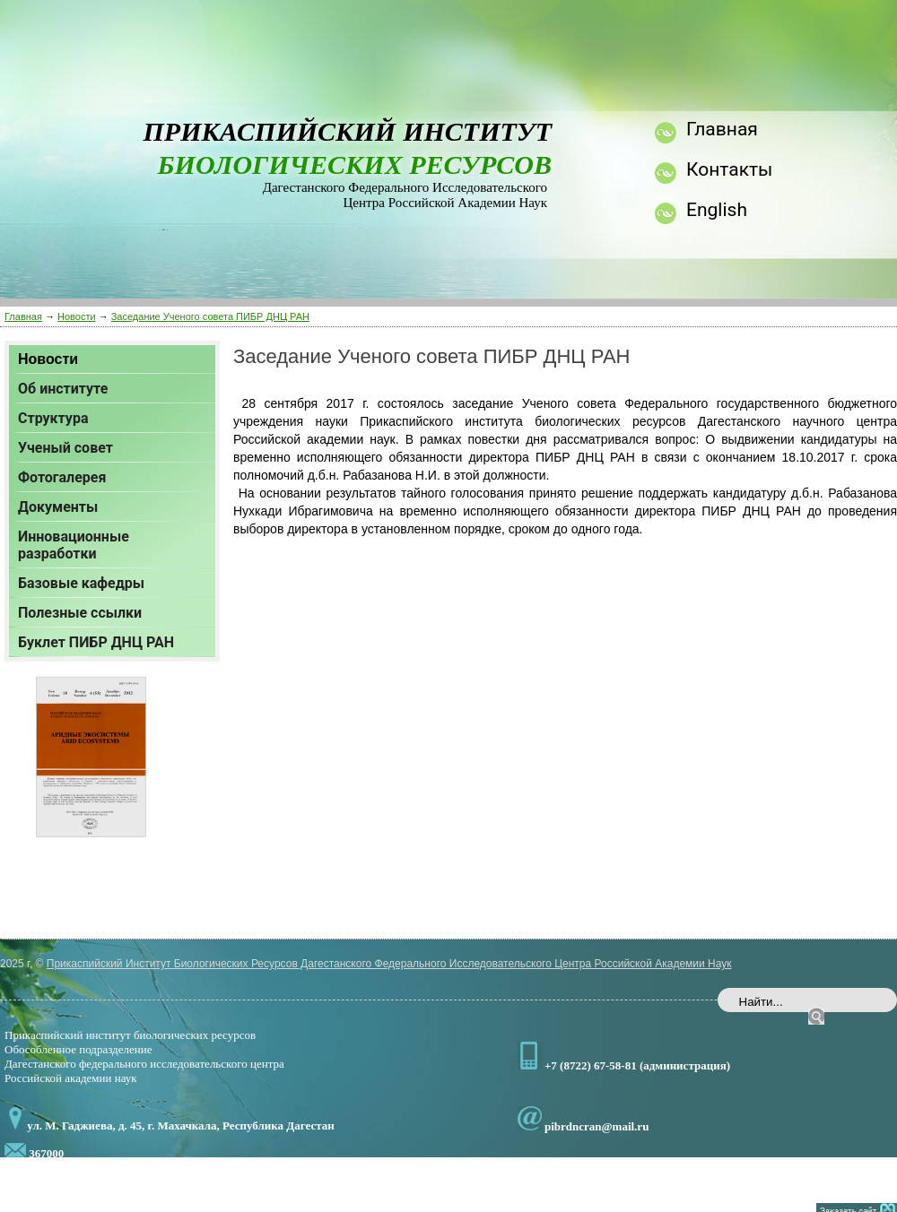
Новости (76, 316)
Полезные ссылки (80, 612)
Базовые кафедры (81, 583)
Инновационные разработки (73, 545)
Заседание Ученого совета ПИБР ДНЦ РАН (210, 316)
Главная (23, 316)
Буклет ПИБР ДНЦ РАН (96, 642)
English (716, 210)
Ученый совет (65, 447)
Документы (58, 506)
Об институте (63, 388)
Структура (53, 418)
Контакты (729, 169)
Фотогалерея (62, 477)
